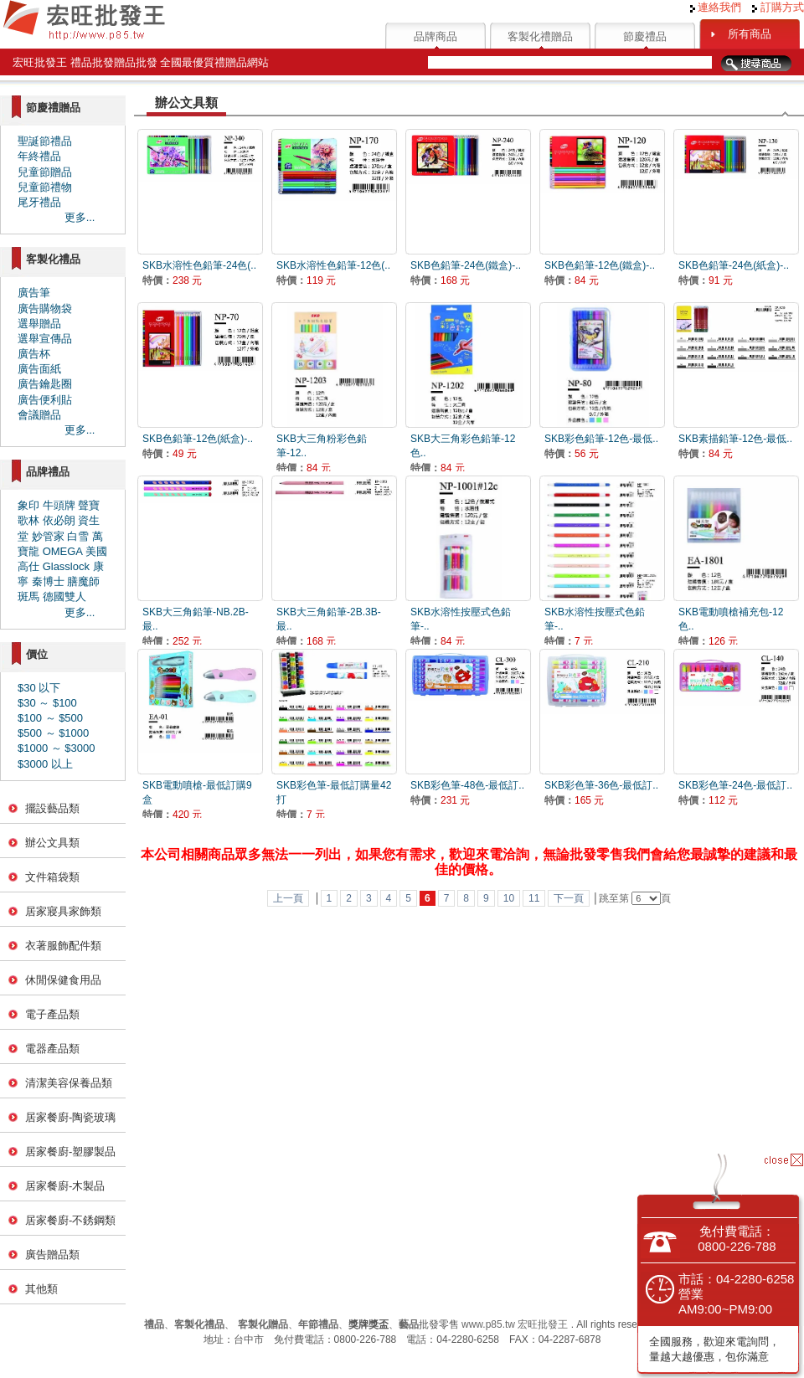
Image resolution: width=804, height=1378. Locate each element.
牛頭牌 (59, 505)
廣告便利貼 (45, 399)
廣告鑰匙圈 (45, 384)
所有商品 (749, 34)
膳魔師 (83, 581)
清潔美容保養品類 (68, 1083)
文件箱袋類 (52, 877)
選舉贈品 (39, 323)
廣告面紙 (39, 368)
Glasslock (66, 566)
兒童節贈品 (45, 172)
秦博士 (48, 581)
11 (533, 898)
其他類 (41, 1289)
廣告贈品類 (52, 1254)
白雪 (78, 536)
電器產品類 (52, 1048)
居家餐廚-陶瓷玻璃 (70, 1117)
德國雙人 (64, 596)
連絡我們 (716, 7)
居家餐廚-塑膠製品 (70, 1151)
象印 (28, 505)
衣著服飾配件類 (63, 945)
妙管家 (48, 536)
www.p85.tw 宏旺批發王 (514, 1324)
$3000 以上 (45, 764)
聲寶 (89, 505)
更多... (79, 217)
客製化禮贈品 (540, 36)
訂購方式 (778, 7)
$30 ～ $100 (47, 703)
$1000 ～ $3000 (56, 748)
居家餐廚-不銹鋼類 (70, 1220)
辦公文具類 (52, 842)
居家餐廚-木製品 (65, 1186)
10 (508, 898)
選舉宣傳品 (45, 338)
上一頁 (288, 898)
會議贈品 (39, 415)
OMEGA (63, 551)
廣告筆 (34, 292)
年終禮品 (39, 156)
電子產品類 (52, 1014)
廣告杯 (34, 353)
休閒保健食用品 (63, 980)
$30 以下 (39, 687)
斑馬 (28, 596)
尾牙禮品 (39, 202)
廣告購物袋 (45, 308)
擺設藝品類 (52, 808)
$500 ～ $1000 (53, 733)
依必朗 (59, 520)
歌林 (28, 520)
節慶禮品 (645, 36)
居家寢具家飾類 (63, 911)
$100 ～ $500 (50, 718)
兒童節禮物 (45, 187)
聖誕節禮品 (45, 141)
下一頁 (569, 898)
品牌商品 (435, 36)
